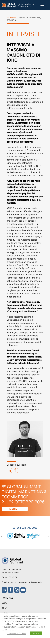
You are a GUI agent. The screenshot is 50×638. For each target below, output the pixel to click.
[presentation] (1, 537)
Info (4, 608)
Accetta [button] (36, 633)
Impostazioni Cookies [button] (16, 633)
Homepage (7, 598)
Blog (4, 603)
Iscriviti (15, 509)
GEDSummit (11, 18)
